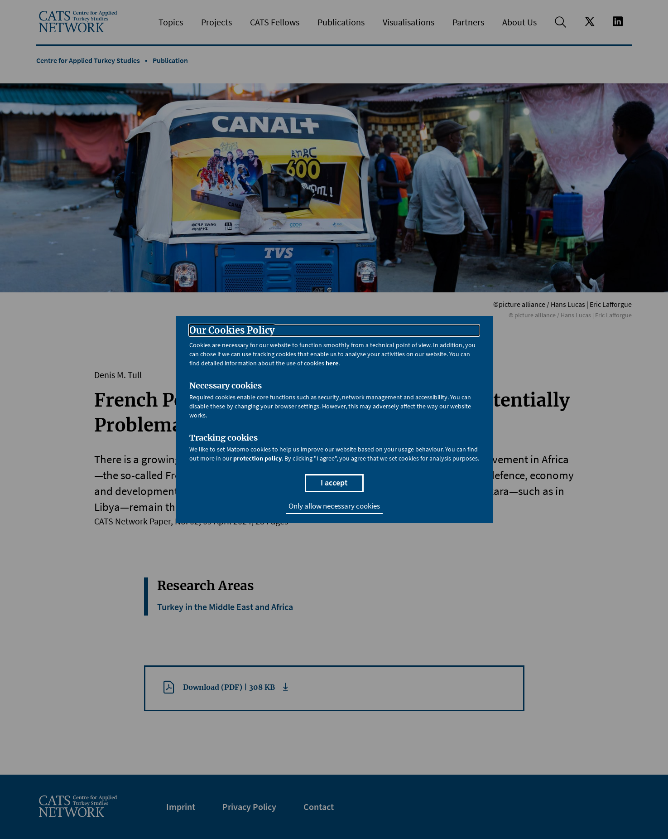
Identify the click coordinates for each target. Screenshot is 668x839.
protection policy (257, 458)
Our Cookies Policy (231, 330)
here (332, 363)
